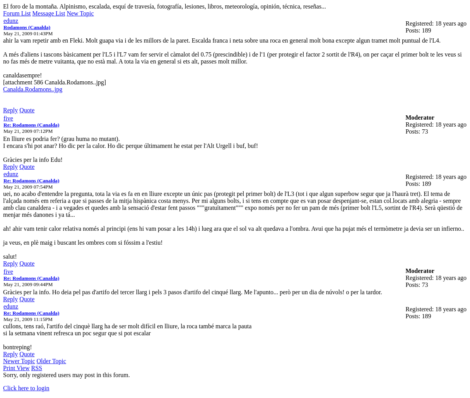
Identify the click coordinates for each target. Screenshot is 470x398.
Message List (48, 13)
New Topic (80, 13)
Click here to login (26, 388)
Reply (10, 110)
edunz (10, 20)
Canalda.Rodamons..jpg (32, 89)
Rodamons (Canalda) (26, 27)
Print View (16, 368)
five (8, 118)
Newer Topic (19, 361)
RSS (36, 368)
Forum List (17, 13)
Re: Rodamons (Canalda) (31, 125)
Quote (26, 110)
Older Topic (51, 361)
